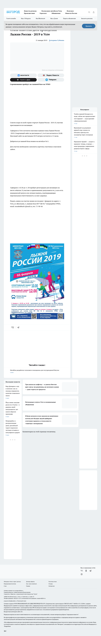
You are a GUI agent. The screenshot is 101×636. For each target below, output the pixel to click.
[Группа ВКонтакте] (23, 75)
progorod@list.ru (41, 598)
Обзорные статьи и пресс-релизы (12, 581)
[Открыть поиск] (89, 12)
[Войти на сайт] (93, 12)
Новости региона (30, 11)
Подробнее (7, 626)
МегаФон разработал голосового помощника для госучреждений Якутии (37, 371)
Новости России (71, 13)
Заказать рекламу (87, 18)
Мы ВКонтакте (40, 18)
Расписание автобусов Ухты (52, 11)
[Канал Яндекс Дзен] (23, 80)
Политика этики (53, 581)
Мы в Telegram (26, 18)
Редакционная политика (10, 583)
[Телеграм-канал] (51, 80)
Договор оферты (30, 581)
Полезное (70, 11)
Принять (89, 26)
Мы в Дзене (54, 18)
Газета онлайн (11, 18)
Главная (28, 586)
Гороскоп (43, 13)
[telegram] (19, 327)
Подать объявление (69, 18)
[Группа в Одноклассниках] (86, 571)
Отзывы (51, 583)
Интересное (52, 586)
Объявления (56, 13)
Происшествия (29, 13)
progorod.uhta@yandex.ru (10, 601)
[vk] (12, 327)
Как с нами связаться (31, 583)
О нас (5, 586)
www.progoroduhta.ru (18, 590)
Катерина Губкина (56, 40)
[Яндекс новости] (51, 75)
